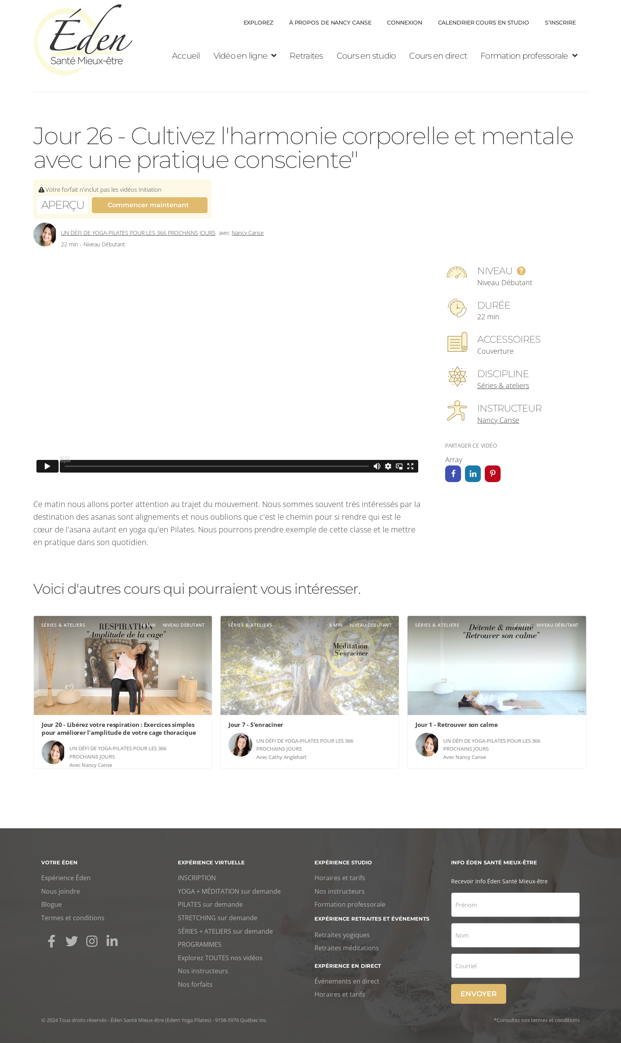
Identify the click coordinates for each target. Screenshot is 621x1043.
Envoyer (479, 994)
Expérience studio (343, 862)
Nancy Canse (248, 232)
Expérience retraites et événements (371, 918)
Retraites (306, 56)
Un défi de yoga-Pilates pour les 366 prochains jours (138, 232)
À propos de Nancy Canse (330, 22)
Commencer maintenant (148, 205)
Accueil (186, 56)
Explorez (258, 22)
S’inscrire (560, 22)
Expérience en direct (347, 966)
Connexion (404, 22)
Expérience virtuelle (211, 862)
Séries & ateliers (503, 385)
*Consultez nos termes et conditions (537, 1020)
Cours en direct (438, 56)
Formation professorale (528, 56)
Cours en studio (366, 56)
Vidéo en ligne (244, 56)
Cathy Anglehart (288, 757)
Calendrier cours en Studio (483, 22)
